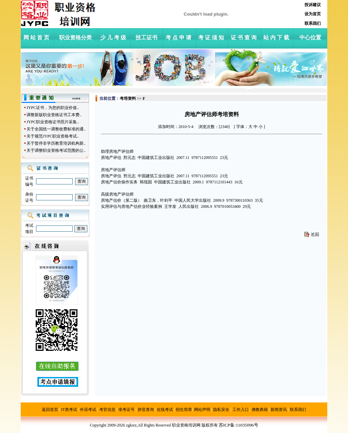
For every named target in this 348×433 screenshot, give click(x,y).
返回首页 (50, 409)
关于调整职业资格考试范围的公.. (56, 150)
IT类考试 (69, 409)
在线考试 (165, 409)
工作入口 (240, 409)
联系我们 (298, 409)
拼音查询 (146, 409)
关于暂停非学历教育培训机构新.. (56, 143)
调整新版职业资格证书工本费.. (54, 114)
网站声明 (202, 409)
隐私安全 (221, 409)
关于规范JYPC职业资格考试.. (53, 136)
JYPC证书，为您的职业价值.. (53, 107)
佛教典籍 (259, 409)
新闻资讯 (279, 409)
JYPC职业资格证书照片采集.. (53, 122)
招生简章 (184, 409)
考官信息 (107, 409)
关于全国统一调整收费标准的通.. (56, 129)
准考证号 (126, 409)
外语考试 (88, 409)
